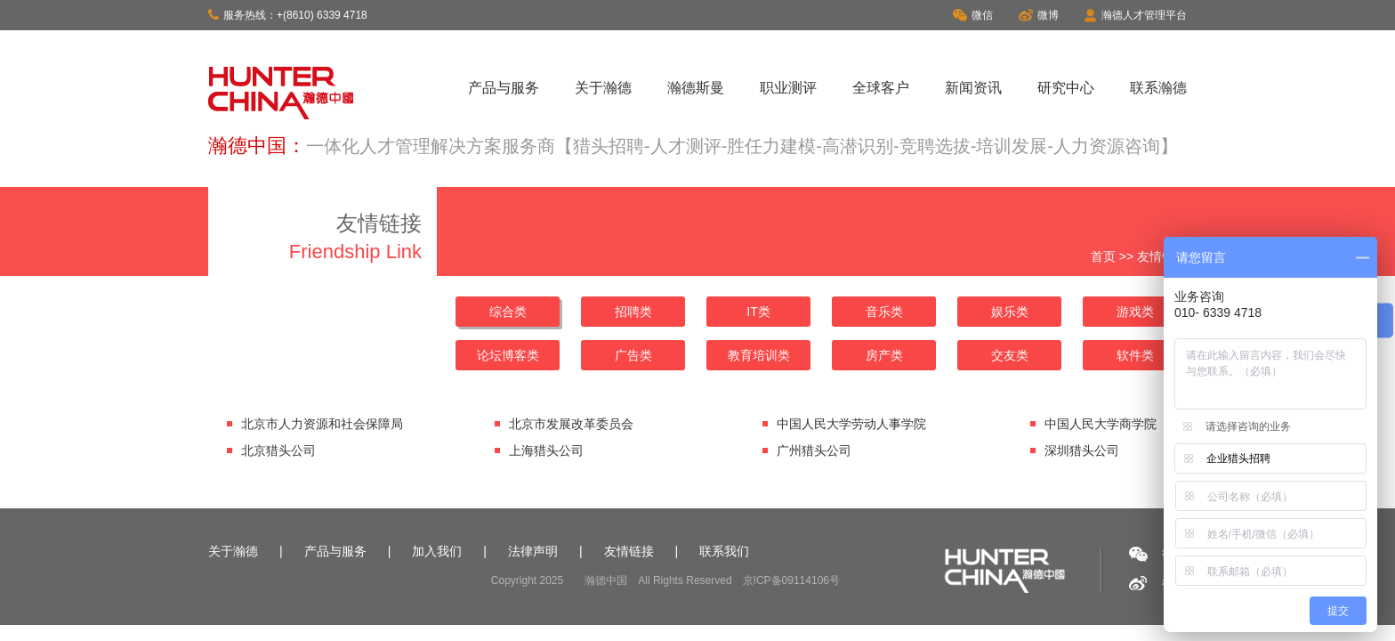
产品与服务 (503, 87)
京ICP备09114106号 (791, 580)
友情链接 (629, 551)
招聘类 (633, 311)
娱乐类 (1009, 311)
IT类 (758, 311)
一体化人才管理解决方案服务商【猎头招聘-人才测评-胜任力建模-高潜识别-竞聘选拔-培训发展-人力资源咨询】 (742, 146)
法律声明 (533, 551)
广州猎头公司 (814, 450)
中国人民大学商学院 (1100, 424)
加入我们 (437, 551)
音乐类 (884, 311)
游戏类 (1135, 311)
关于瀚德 (603, 87)
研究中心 (1065, 87)
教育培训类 (759, 355)
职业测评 (788, 87)
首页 (1103, 256)
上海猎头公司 (546, 450)
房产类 (884, 355)
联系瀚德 (1158, 87)
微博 (1039, 15)
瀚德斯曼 (695, 87)
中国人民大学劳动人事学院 (851, 424)
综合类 (508, 311)
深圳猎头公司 (1081, 450)
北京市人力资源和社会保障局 (322, 424)
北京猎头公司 (278, 450)
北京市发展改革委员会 (571, 424)
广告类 (633, 355)
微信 (973, 15)
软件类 (1135, 355)
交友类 (1009, 355)
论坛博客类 (508, 355)
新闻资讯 (973, 87)
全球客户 (880, 87)
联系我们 (724, 551)
